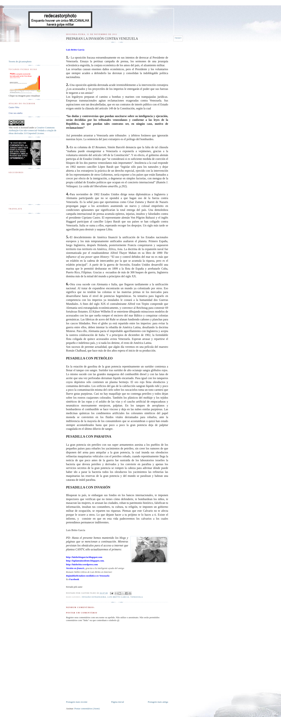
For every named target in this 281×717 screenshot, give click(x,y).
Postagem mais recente (76, 702)
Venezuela (136, 597)
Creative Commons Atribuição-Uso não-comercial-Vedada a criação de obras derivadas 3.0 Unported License (32, 130)
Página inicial (117, 702)
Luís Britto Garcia (118, 597)
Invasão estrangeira (94, 597)
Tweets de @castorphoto (20, 61)
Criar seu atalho (16, 113)
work (15, 127)
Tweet (178, 38)
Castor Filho (14, 107)
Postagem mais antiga (158, 702)
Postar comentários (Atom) (87, 708)
